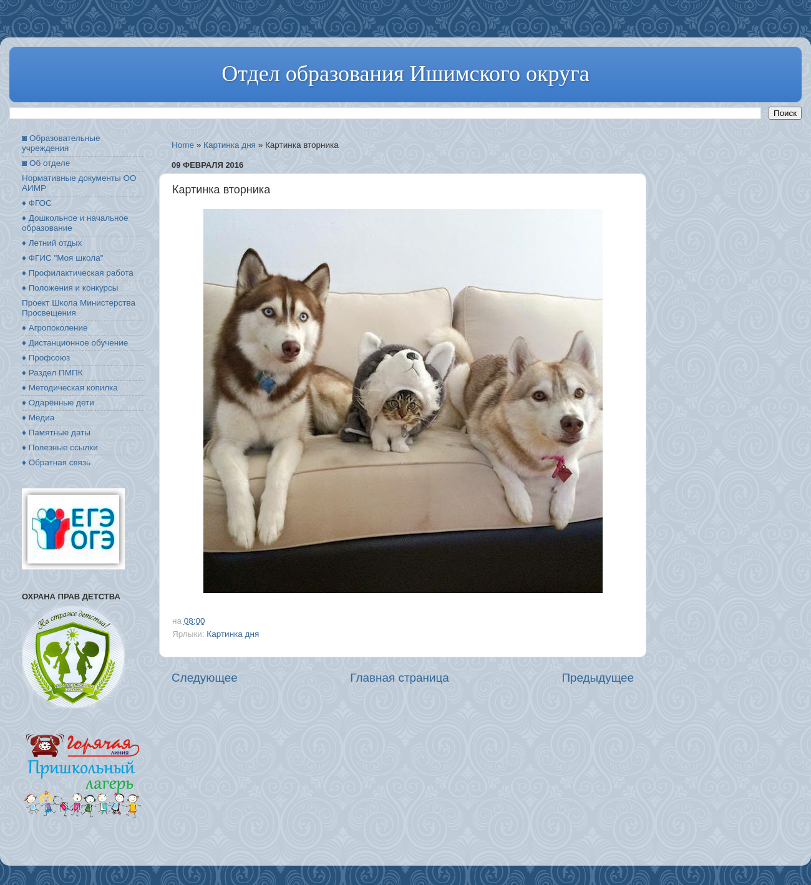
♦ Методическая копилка (70, 387)
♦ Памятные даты (56, 432)
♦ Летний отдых (52, 243)
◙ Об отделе (46, 163)
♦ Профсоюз (46, 357)
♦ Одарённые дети (58, 402)
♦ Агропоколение (55, 327)
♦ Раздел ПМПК (52, 372)
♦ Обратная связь (56, 462)
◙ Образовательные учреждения (61, 143)
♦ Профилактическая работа (78, 273)
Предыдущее (597, 677)
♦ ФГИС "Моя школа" (62, 258)
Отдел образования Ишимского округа (405, 73)
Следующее (205, 677)
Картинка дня (229, 145)
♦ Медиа (38, 417)
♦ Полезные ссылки (60, 447)
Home (183, 145)
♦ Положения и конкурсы (70, 288)
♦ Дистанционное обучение (75, 342)
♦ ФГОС (37, 203)
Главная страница (399, 677)
